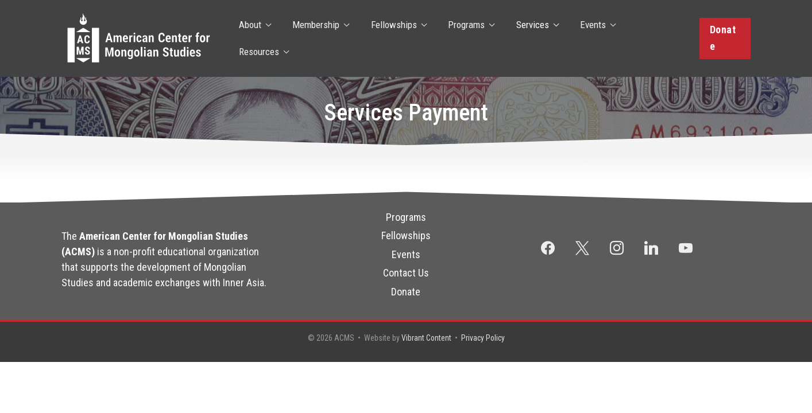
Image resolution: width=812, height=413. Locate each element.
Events (585, 38)
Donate (405, 291)
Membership (315, 38)
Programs (462, 38)
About (252, 38)
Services (526, 38)
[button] (724, 38)
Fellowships (392, 38)
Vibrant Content (425, 337)
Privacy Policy (483, 337)
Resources (647, 38)
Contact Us (406, 273)
